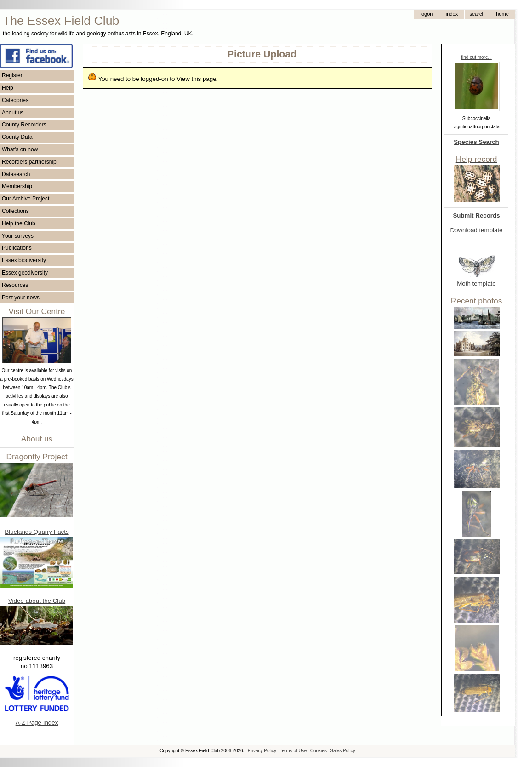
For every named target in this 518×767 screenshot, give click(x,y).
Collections (15, 211)
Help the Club (18, 223)
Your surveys (18, 236)
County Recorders (24, 124)
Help (7, 88)
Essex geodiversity (25, 272)
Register (12, 75)
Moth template (476, 283)
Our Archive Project (25, 198)
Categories (15, 100)
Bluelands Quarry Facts (36, 531)
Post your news (21, 297)
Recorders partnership (29, 162)
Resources (15, 285)
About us (12, 112)
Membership (17, 186)
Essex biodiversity (24, 260)
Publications (17, 248)
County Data (17, 137)
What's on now (20, 149)
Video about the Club (36, 600)
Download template (476, 230)
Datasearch (16, 174)
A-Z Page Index (37, 722)
